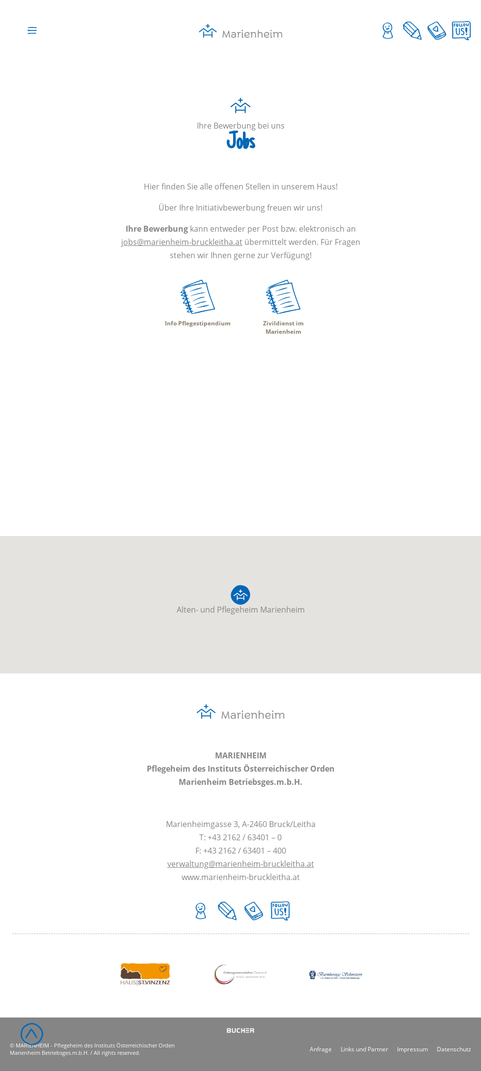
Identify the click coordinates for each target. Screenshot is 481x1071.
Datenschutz (454, 1048)
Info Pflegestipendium (198, 323)
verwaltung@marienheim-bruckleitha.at (240, 863)
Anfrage (321, 1048)
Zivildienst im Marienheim (283, 327)
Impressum (412, 1048)
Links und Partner (364, 1048)
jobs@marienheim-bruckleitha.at (181, 242)
